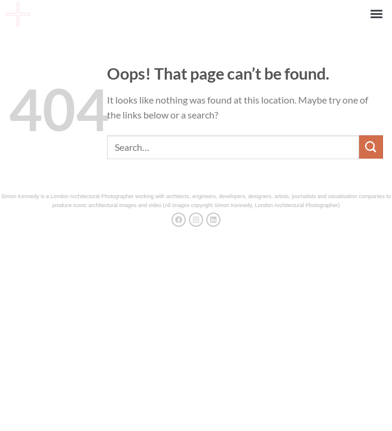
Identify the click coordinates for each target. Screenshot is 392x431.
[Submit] (371, 147)
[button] (376, 13)
